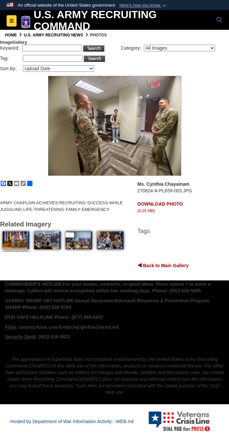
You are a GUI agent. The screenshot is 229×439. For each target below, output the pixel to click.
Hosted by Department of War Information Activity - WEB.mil (72, 421)
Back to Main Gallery (165, 265)
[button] (143, 5)
